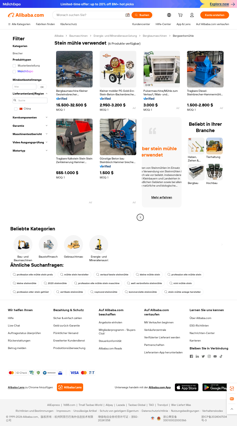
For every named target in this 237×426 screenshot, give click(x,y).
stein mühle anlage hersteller (182, 292)
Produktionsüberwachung (69, 348)
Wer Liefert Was (181, 404)
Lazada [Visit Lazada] (120, 404)
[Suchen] (142, 15)
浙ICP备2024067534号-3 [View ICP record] (214, 418)
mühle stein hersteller (74, 274)
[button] (127, 15)
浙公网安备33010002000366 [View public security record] (174, 418)
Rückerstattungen (19, 340)
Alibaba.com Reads (110, 348)
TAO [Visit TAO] (151, 404)
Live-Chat (14, 325)
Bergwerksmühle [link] (183, 35)
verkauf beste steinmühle (112, 274)
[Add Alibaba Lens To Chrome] (70, 387)
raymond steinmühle (103, 292)
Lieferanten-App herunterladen (163, 352)
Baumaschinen (78, 35)
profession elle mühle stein (184, 274)
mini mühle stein (180, 283)
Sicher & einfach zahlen (67, 318)
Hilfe (11, 318)
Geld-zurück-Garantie (66, 325)
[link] (232, 388)
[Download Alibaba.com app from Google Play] (215, 387)
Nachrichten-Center (202, 333)
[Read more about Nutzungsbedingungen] (184, 411)
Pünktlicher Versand (65, 333)
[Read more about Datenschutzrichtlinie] (154, 411)
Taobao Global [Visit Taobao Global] (136, 404)
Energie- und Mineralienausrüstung (115, 35)
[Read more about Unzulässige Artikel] (84, 411)
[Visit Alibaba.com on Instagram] (209, 356)
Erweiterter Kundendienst (69, 340)
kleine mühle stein (148, 274)
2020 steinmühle (55, 283)
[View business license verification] (152, 418)
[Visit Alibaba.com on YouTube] (215, 356)
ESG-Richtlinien (199, 325)
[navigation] (30, 127)
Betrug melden (17, 348)
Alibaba (59, 35)
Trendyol (162, 404)
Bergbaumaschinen (155, 35)
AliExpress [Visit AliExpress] (53, 404)
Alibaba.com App (160, 387)
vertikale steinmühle (69, 292)
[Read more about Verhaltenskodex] (211, 411)
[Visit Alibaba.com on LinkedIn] (197, 356)
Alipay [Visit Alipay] (109, 404)
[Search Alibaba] (89, 15)
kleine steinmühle (24, 283)
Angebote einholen (110, 322)
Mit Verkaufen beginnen (159, 322)
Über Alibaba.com (200, 318)
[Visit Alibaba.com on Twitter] (203, 356)
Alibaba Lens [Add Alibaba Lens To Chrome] (16, 387)
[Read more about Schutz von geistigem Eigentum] (118, 411)
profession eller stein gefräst (31, 292)
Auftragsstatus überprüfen (24, 333)
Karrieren (195, 340)
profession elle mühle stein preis (33, 274)
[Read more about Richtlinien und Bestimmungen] (34, 411)
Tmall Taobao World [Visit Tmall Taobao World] (90, 404)
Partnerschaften (154, 344)
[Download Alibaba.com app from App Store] (186, 387)
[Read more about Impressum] (63, 411)
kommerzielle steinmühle (141, 292)
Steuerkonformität (110, 340)
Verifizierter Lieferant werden (162, 337)
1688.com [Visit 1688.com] (69, 404)
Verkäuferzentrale (155, 329)
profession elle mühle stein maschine (96, 283)
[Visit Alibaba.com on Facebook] (191, 356)
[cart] (181, 15)
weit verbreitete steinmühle (144, 283)
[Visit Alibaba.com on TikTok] (221, 356)
